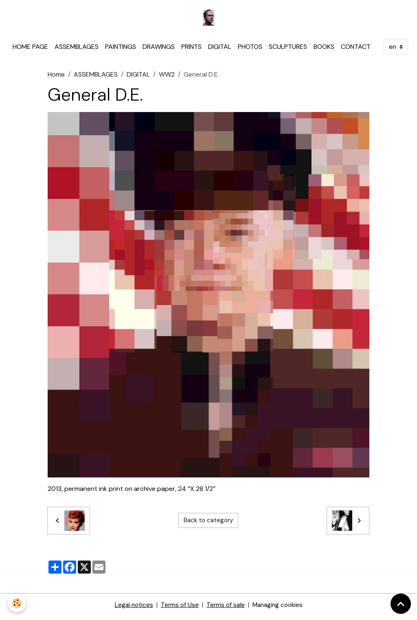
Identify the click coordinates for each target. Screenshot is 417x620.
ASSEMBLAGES (77, 50)
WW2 (167, 78)
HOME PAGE (30, 50)
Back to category (208, 524)
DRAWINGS (159, 50)
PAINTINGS (120, 50)
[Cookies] (17, 603)
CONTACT (356, 50)
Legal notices (131, 608)
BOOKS (324, 50)
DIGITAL (219, 50)
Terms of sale (225, 608)
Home (56, 78)
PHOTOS (250, 50)
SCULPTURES (288, 50)
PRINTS (191, 50)
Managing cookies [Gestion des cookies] (279, 608)
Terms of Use (178, 608)
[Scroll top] (401, 604)
